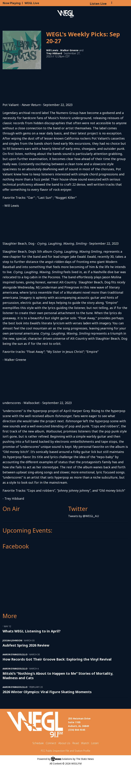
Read (75, 743)
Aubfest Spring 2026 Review (26, 645)
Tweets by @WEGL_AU (83, 516)
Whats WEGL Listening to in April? (32, 631)
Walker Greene (69, 50)
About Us (64, 743)
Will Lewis (52, 50)
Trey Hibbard (54, 53)
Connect (51, 743)
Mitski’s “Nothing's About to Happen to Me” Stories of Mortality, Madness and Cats (58, 675)
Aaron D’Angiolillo (15, 654)
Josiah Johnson (12, 640)
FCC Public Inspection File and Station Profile (65, 750)
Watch (85, 743)
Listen (95, 743)
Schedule (38, 743)
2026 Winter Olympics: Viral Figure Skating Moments (47, 692)
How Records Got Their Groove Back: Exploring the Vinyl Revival (57, 659)
